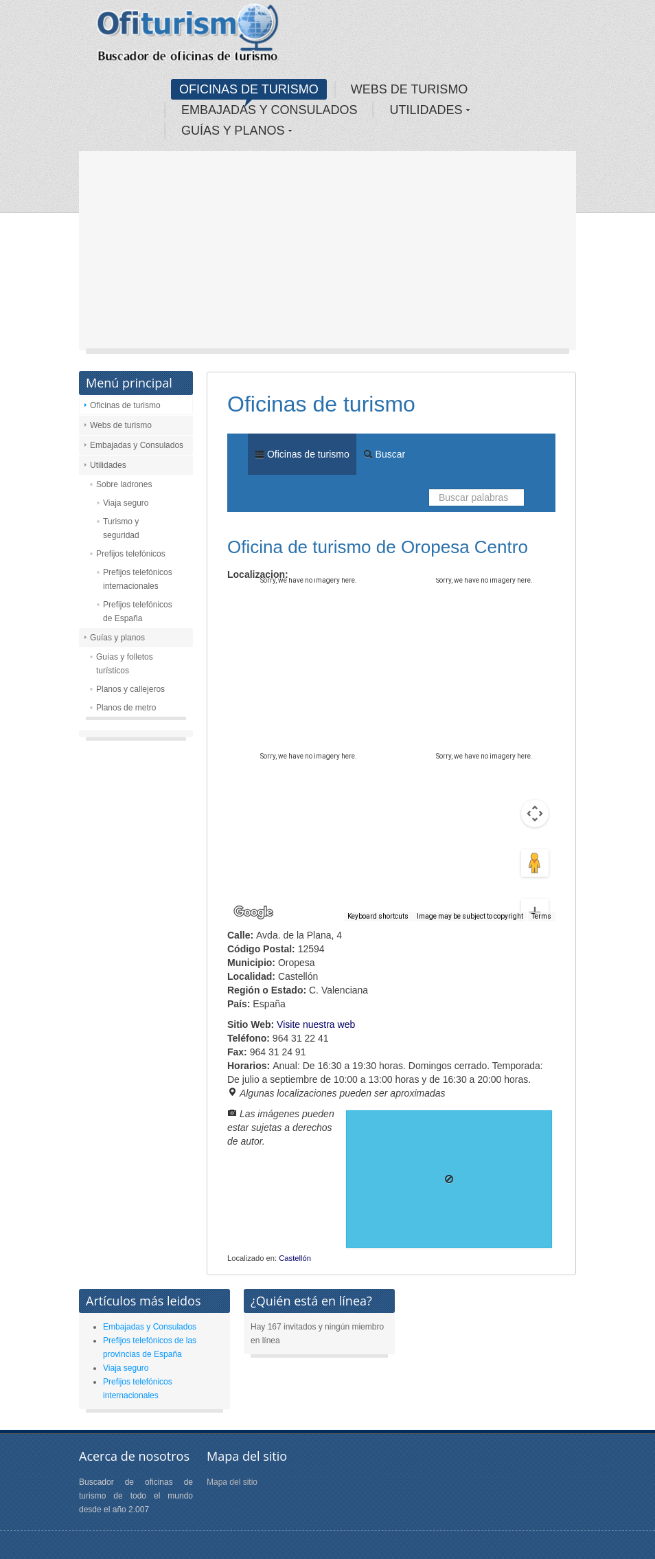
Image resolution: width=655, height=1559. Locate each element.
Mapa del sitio (232, 1482)
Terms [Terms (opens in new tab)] (541, 916)
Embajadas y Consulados (136, 445)
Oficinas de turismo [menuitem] (302, 454)
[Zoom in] (535, 863)
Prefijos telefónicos (130, 554)
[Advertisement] (327, 254)
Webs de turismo (121, 425)
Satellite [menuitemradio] (315, 598)
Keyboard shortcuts (378, 916)
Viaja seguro (126, 503)
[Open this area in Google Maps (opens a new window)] (253, 912)
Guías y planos (117, 637)
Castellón (295, 1258)
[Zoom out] (535, 891)
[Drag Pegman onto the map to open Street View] (535, 813)
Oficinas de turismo (125, 405)
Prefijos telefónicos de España (137, 611)
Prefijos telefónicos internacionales (137, 579)
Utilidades (108, 465)
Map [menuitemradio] (257, 598)
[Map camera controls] (535, 764)
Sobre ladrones (124, 484)
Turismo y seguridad (121, 528)
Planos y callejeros (130, 689)
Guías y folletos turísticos (124, 663)
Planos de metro (126, 708)
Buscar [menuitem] (384, 454)
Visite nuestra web (316, 1024)
